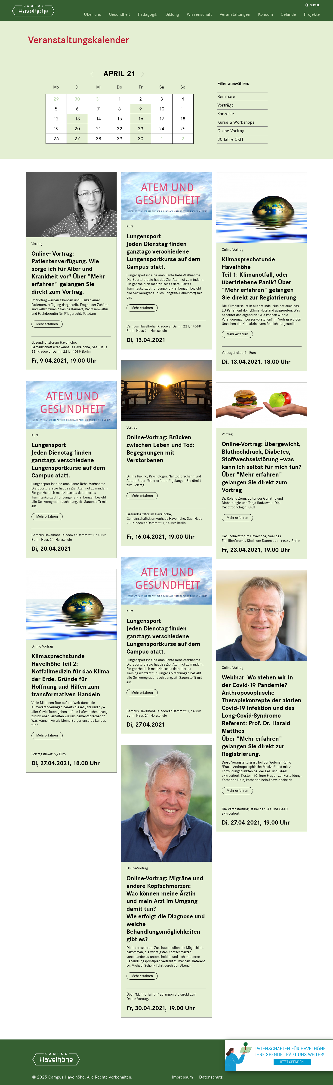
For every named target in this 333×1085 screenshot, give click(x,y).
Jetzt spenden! (292, 1062)
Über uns (92, 14)
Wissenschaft (199, 14)
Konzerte (225, 113)
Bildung (172, 14)
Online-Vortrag (230, 130)
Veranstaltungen (235, 14)
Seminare (226, 96)
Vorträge (225, 105)
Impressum (182, 1077)
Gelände (288, 14)
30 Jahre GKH (230, 139)
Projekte (312, 14)
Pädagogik (147, 14)
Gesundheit (119, 14)
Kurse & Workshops (235, 122)
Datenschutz (210, 1077)
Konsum (265, 14)
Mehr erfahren (47, 324)
